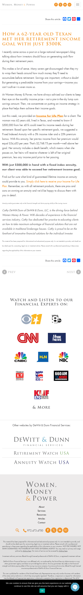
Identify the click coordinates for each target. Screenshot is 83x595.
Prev (12, 272)
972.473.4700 (35, 530)
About (41, 506)
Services (41, 510)
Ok (42, 591)
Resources (41, 514)
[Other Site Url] (41, 441)
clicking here (27, 551)
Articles (41, 518)
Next (71, 272)
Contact (41, 522)
